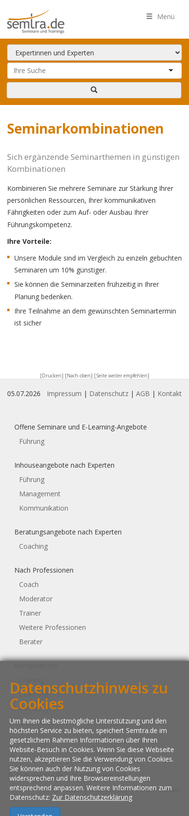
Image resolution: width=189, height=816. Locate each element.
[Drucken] (51, 375)
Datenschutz (108, 393)
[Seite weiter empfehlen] (121, 375)
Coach (29, 584)
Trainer (30, 612)
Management (40, 493)
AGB (143, 393)
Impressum (64, 393)
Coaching (33, 546)
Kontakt (170, 393)
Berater (30, 641)
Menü (160, 16)
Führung (31, 441)
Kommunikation (43, 508)
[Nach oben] (79, 375)
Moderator (35, 598)
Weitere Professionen (52, 627)
